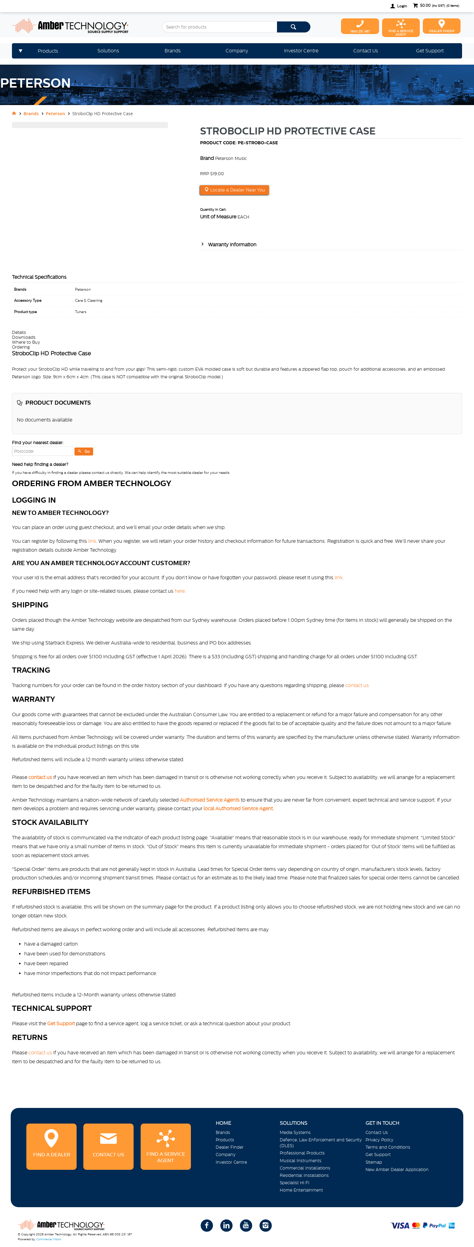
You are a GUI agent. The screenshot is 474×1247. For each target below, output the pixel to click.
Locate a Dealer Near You (237, 189)
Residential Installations (304, 1175)
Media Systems (295, 1132)
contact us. (357, 685)
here (180, 591)
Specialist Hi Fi (294, 1182)
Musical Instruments (300, 1160)
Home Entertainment (301, 1190)
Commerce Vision (48, 1239)
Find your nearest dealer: (37, 442)
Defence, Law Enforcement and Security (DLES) (321, 1142)
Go (87, 451)
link (92, 541)
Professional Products (302, 1153)
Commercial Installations (305, 1168)
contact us (40, 1052)
